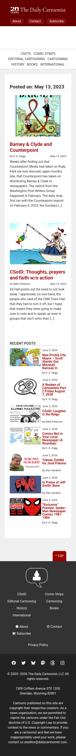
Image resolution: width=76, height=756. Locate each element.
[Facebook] (13, 663)
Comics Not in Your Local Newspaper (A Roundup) (52, 438)
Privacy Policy (38, 645)
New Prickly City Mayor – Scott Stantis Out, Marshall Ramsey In (54, 362)
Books (32, 64)
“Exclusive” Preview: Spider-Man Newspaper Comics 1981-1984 (54, 511)
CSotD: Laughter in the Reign (54, 413)
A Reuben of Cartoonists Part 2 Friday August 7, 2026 (54, 389)
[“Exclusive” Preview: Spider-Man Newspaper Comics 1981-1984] (25, 507)
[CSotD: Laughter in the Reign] (25, 414)
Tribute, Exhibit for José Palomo (54, 461)
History (18, 64)
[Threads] (52, 663)
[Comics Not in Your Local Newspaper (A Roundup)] (25, 436)
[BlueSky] (33, 663)
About (16, 21)
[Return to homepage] (38, 580)
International (52, 64)
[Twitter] (23, 663)
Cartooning (58, 59)
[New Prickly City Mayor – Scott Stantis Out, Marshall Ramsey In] (25, 357)
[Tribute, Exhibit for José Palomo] (25, 462)
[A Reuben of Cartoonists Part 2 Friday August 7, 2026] (25, 387)
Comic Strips (44, 54)
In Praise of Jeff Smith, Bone (53, 484)
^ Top (59, 556)
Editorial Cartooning (26, 59)
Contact (35, 21)
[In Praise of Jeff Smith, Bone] (25, 485)
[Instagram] (62, 663)
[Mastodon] (43, 663)
